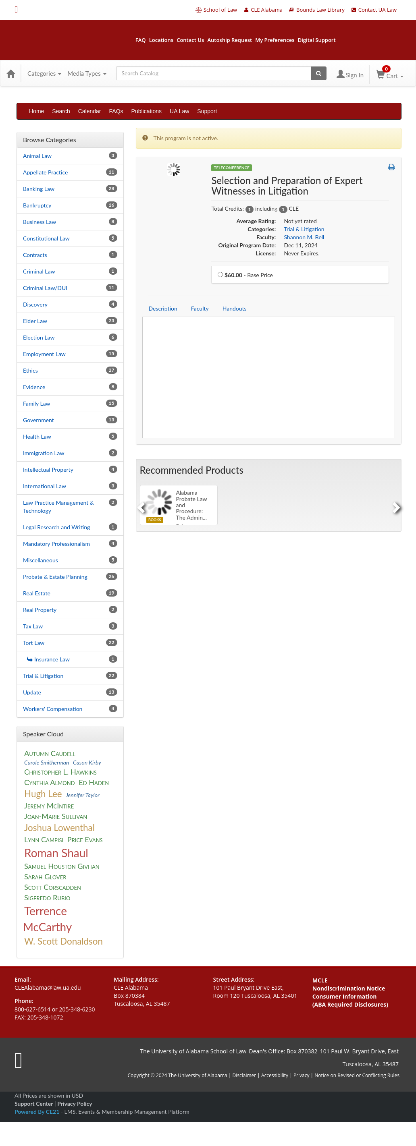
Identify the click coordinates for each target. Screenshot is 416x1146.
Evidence (34, 386)
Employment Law (44, 353)
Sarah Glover (45, 876)
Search (61, 111)
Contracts (35, 254)
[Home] (10, 73)
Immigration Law (43, 453)
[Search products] (319, 73)
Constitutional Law (46, 238)
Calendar (89, 111)
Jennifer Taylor (83, 795)
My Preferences (274, 40)
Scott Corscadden (52, 887)
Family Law (36, 403)
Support (207, 111)
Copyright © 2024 (147, 1075)
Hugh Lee (43, 793)
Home (36, 111)
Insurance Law (48, 659)
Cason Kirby (87, 762)
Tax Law (33, 626)
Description (163, 308)
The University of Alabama (197, 1075)
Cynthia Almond (49, 782)
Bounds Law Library (316, 9)
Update (32, 692)
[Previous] (140, 505)
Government (38, 420)
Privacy (301, 1075)
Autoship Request (229, 40)
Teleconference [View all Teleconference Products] (231, 167)
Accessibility (274, 1075)
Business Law (39, 221)
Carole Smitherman (46, 762)
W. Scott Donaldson (63, 941)
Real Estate (36, 593)
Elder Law (35, 320)
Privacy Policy (74, 1103)
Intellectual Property (48, 469)
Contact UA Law (373, 9)
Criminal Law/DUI (45, 287)
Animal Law (37, 155)
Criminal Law (39, 271)
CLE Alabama (263, 9)
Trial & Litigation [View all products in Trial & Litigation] (304, 229)
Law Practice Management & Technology (58, 506)
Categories (44, 73)
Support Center (34, 1103)
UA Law (179, 111)
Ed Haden (94, 782)
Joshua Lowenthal (59, 827)
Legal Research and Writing (56, 527)
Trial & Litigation (43, 675)
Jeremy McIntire (49, 805)
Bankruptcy (37, 205)
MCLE (320, 980)
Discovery (35, 304)
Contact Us (190, 40)
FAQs (116, 111)
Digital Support (317, 40)
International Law (44, 486)
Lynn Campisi (43, 839)
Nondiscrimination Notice (348, 988)
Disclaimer (245, 1075)
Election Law (38, 337)
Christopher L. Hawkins (60, 771)
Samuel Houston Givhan (62, 866)
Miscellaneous (40, 560)
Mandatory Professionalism (56, 543)
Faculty (200, 308)
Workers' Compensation (52, 708)
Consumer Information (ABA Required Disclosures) (350, 1000)
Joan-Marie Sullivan (55, 816)
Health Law (37, 436)
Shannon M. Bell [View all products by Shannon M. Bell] (304, 237)
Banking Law (38, 188)
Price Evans (85, 839)
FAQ (140, 40)
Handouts (235, 308)
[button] (391, 167)
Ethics (30, 370)
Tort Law (33, 642)
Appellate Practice (45, 172)
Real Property (39, 609)
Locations (161, 40)
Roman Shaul (56, 853)
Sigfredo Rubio (47, 897)
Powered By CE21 (38, 1111)
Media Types (86, 73)
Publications (146, 111)
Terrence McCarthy (47, 919)
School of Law (216, 9)
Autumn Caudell (49, 753)
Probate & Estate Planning (55, 576)
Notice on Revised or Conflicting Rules (356, 1075)
